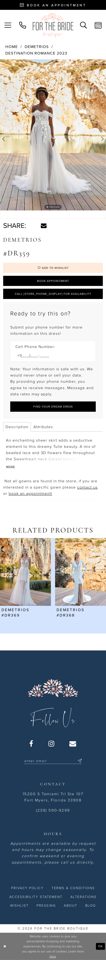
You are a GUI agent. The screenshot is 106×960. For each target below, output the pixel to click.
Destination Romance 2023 (36, 53)
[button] (8, 25)
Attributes (43, 426)
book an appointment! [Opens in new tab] (30, 493)
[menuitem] (8, 25)
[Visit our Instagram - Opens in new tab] (51, 743)
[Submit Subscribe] (79, 761)
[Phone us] (22, 25)
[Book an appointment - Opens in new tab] (53, 5)
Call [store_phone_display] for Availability (53, 294)
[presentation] (25, 572)
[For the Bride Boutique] (53, 25)
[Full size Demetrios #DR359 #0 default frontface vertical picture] (53, 134)
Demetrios (37, 46)
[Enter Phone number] (50, 355)
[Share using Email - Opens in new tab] (44, 226)
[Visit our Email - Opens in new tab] (73, 743)
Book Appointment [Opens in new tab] (53, 281)
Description (17, 426)
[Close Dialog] (4, 946)
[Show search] (83, 25)
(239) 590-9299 (53, 810)
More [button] (10, 467)
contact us (87, 487)
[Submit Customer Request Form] (53, 406)
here (52, 956)
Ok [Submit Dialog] (100, 946)
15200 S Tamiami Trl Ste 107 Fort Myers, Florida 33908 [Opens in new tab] (53, 797)
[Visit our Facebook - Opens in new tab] (31, 743)
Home (11, 46)
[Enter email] (53, 761)
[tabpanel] (53, 134)
